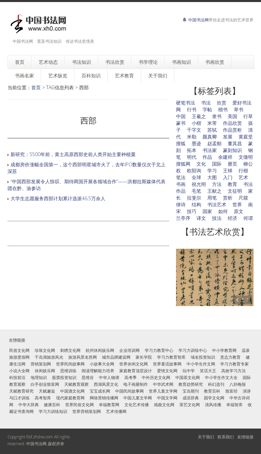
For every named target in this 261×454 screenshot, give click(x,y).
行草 (248, 116)
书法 (206, 102)
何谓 (248, 218)
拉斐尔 (194, 197)
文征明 (235, 191)
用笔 (212, 197)
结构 (196, 204)
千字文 (194, 130)
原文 (238, 211)
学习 (212, 170)
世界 (237, 204)
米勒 (191, 136)
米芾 (212, 123)
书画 (181, 184)
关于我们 (206, 437)
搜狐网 (183, 163)
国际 (217, 163)
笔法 (181, 177)
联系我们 (226, 437)
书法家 (210, 150)
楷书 (223, 109)
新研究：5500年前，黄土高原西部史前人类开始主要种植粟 (73, 154)
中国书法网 (198, 20)
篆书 (181, 123)
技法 (217, 218)
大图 (212, 177)
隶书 (217, 116)
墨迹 (196, 143)
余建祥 (225, 157)
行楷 (243, 170)
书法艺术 (216, 204)
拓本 (191, 150)
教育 (232, 184)
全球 (196, 177)
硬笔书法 (185, 102)
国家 (207, 211)
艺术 (243, 177)
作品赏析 (232, 130)
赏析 (227, 197)
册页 (232, 163)
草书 (238, 109)
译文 (201, 218)
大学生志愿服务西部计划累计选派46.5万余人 (58, 198)
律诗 (181, 204)
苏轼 (212, 130)
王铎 (227, 170)
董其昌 (235, 143)
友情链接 (245, 437)
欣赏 (221, 102)
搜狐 (181, 143)
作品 (207, 157)
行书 (191, 109)
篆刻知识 (232, 150)
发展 (227, 136)
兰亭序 (183, 218)
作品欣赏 (232, 123)
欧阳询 (194, 170)
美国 (232, 116)
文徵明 (246, 157)
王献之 (214, 191)
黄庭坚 (246, 136)
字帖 (207, 109)
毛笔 (196, 191)
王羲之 (199, 116)
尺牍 (243, 197)
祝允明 (199, 184)
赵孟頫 (214, 143)
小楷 (196, 123)
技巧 (191, 211)
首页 (36, 87)
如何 (223, 211)
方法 (217, 184)
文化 (201, 163)
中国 (181, 116)
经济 (232, 218)
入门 (227, 177)
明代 (191, 157)
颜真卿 (210, 136)
